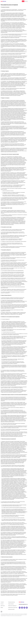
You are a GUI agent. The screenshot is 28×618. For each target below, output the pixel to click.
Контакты (2, 603)
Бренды (2, 607)
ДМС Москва (3, 605)
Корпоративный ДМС (11, 609)
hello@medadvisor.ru (23, 604)
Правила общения (11, 603)
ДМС (23, 1)
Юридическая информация (12, 605)
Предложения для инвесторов (12, 607)
